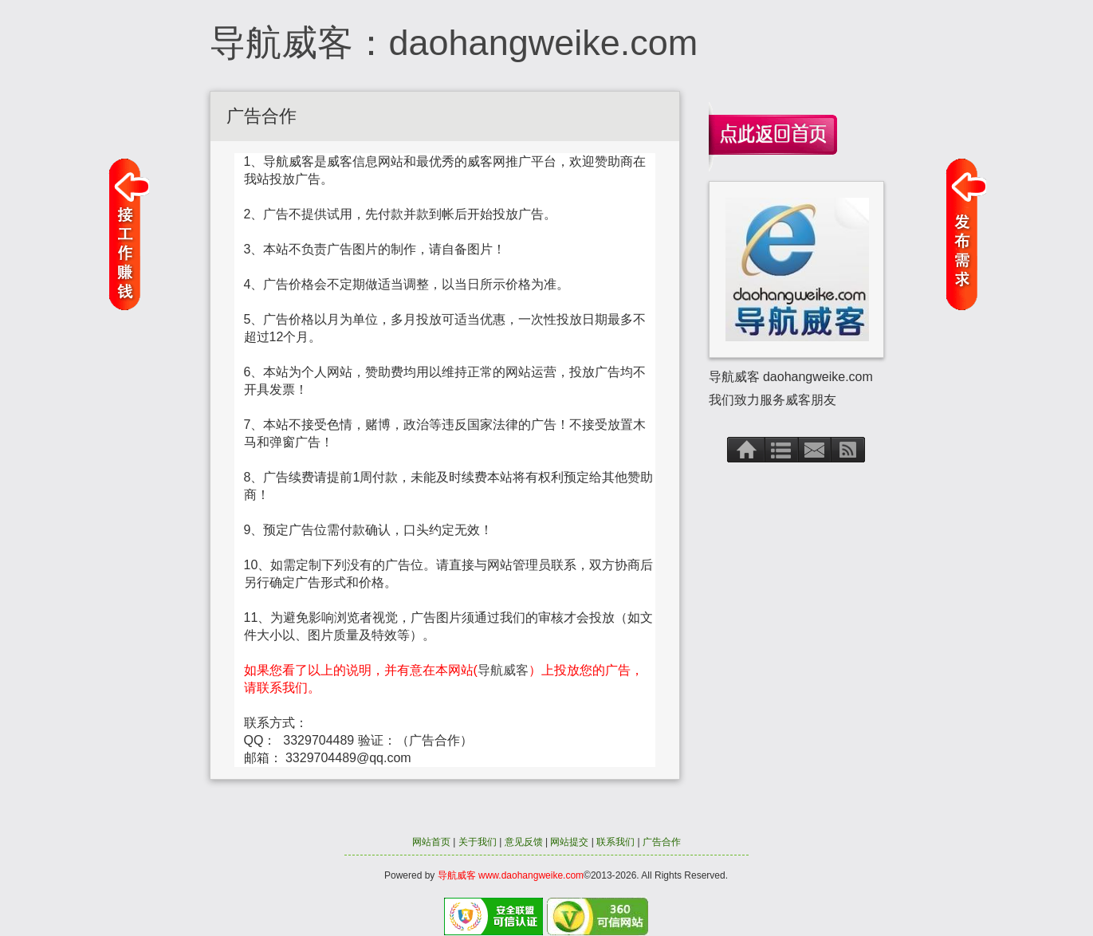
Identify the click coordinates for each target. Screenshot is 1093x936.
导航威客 (503, 670)
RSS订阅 (849, 449)
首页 (745, 449)
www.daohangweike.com (531, 875)
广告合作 (662, 842)
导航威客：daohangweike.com (454, 42)
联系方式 (815, 449)
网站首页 (431, 842)
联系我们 (615, 842)
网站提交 (569, 842)
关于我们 (477, 842)
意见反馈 (524, 842)
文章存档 (782, 449)
